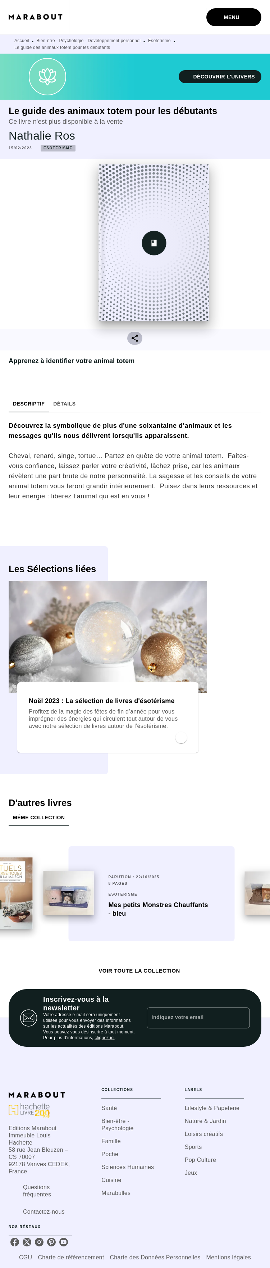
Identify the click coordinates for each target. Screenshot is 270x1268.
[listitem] (15, 1242)
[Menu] (233, 17)
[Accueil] (39, 17)
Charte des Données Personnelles (155, 1257)
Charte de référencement (71, 1257)
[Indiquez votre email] (189, 1017)
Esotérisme (159, 40)
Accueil (21, 40)
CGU (25, 1257)
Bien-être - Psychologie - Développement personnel (89, 40)
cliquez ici (104, 1037)
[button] (220, 76)
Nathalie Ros (42, 135)
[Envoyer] (241, 1018)
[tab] (29, 403)
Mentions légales (228, 1257)
